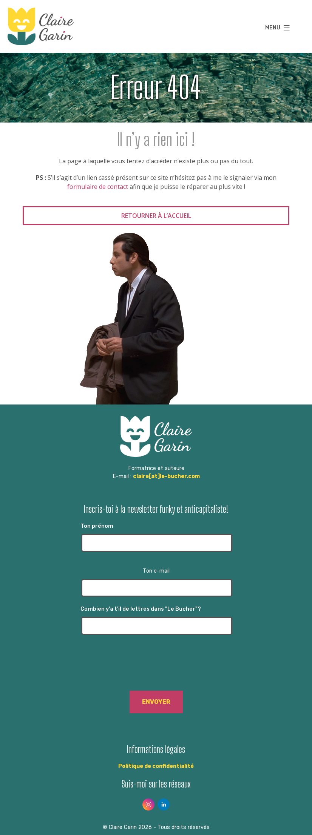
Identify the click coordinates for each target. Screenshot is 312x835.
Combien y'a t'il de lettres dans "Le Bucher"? (156, 620)
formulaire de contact (97, 186)
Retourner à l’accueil (156, 215)
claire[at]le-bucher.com (166, 476)
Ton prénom (156, 537)
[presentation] (156, 668)
